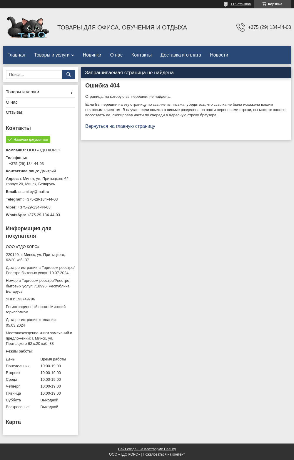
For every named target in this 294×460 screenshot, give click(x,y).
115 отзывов (240, 4)
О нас (116, 54)
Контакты (141, 54)
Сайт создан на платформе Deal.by (147, 449)
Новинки (92, 54)
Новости (219, 54)
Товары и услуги (52, 54)
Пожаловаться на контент (164, 454)
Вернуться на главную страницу (120, 126)
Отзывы (14, 112)
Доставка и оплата (181, 54)
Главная (16, 54)
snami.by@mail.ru (34, 191)
